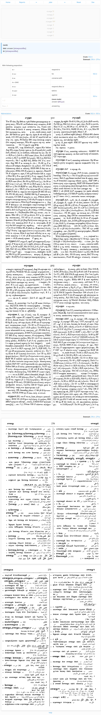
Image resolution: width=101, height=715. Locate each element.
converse (55, 78)
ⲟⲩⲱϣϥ (49, 14)
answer (10, 48)
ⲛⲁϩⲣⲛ (15, 91)
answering (56, 106)
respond (55, 69)
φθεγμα (61, 102)
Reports (22, 2)
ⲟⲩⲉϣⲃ (49, 25)
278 (93, 59)
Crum (85, 57)
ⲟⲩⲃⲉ (14, 95)
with (60, 78)
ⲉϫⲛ (14, 74)
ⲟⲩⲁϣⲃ (49, 28)
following (9, 65)
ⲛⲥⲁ (14, 86)
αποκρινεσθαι (19, 48)
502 (90, 57)
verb (5, 45)
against (54, 95)
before (54, 91)
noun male (56, 99)
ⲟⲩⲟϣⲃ (49, 31)
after (60, 86)
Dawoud (86, 59)
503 (95, 96)
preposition (17, 65)
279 (98, 59)
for (53, 74)
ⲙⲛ (14, 78)
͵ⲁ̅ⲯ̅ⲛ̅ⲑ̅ (50, 2)
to (59, 69)
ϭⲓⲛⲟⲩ (4, 106)
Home (8, 2)
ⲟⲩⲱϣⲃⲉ (50, 18)
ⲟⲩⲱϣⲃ (49, 11)
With (4, 65)
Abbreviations (6, 113)
